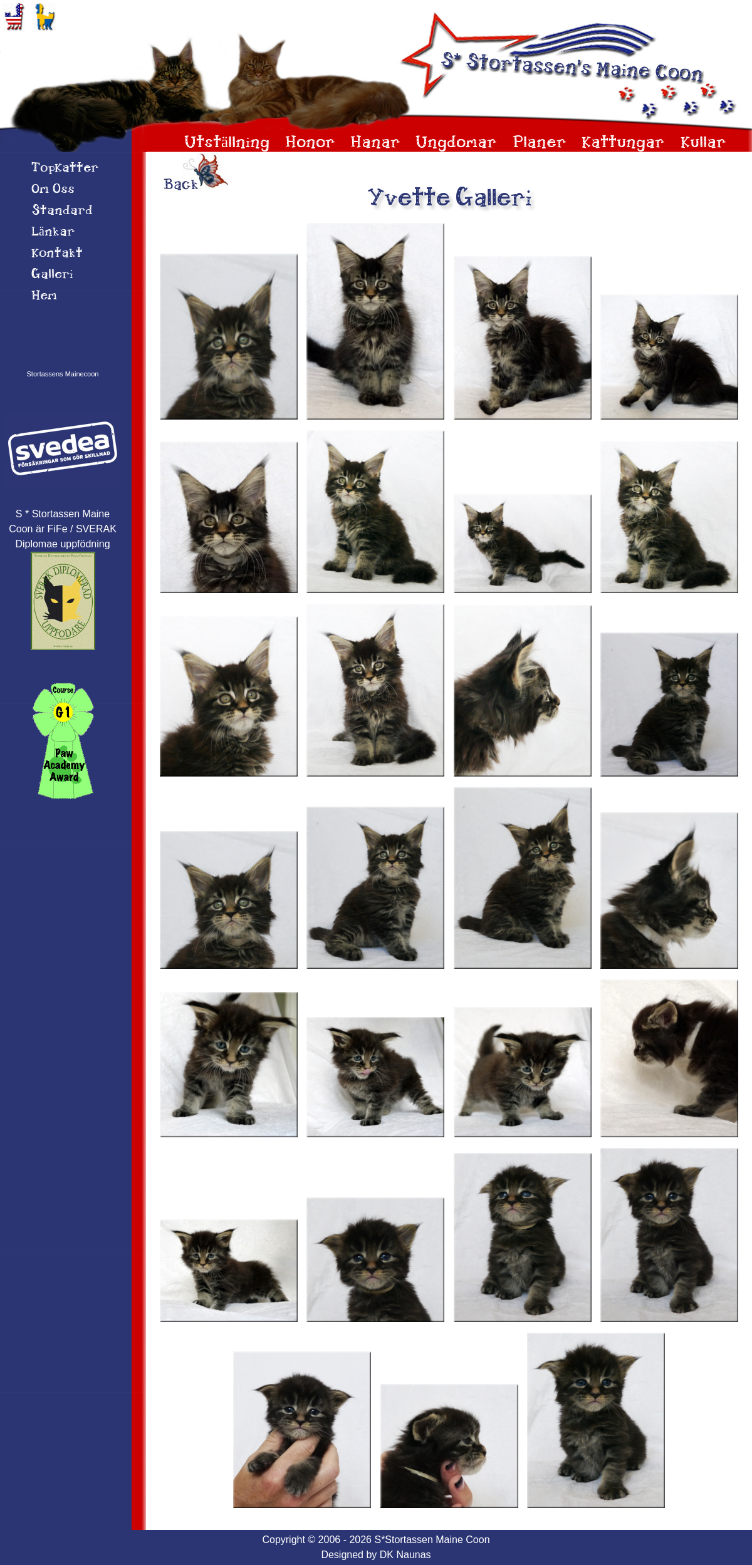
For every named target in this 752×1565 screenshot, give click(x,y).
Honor (310, 143)
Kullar (703, 143)
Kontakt (57, 253)
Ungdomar (456, 143)
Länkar (53, 232)
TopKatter (64, 168)
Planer (540, 143)
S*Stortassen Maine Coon (431, 1539)
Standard (62, 211)
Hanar (375, 143)
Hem (44, 296)
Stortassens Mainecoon (63, 374)
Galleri (52, 275)
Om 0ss (53, 189)
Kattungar (623, 143)
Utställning (226, 143)
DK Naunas (405, 1554)
